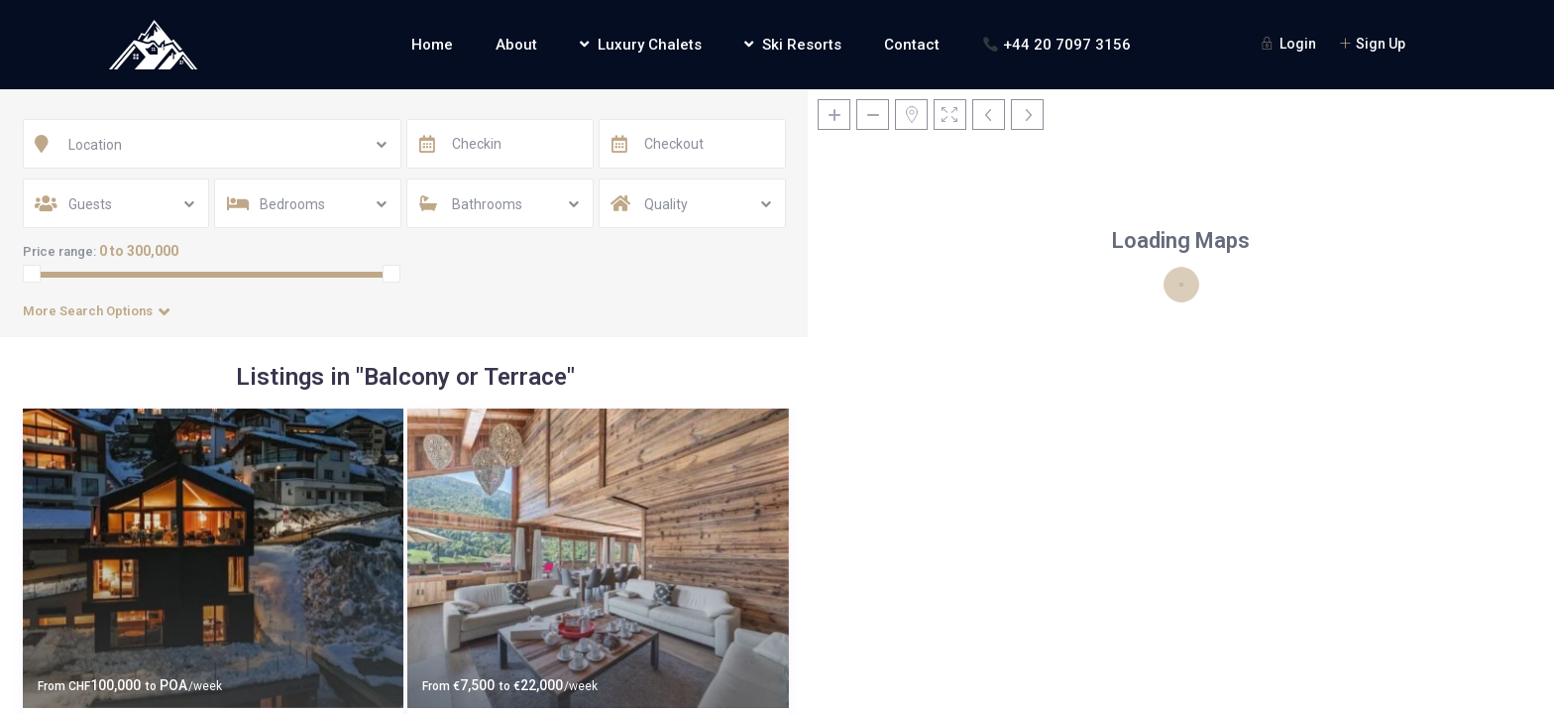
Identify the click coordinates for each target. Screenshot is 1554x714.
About (516, 45)
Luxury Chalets (641, 45)
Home (432, 45)
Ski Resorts (792, 45)
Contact (912, 45)
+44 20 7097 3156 (1057, 45)
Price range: (59, 251)
